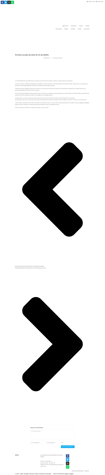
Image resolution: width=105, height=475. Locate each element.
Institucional (73, 25)
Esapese (66, 29)
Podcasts (87, 25)
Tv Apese (81, 25)
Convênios (73, 29)
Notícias (79, 29)
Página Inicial (65, 25)
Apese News (86, 29)
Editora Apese (59, 29)
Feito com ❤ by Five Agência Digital (63, 474)
